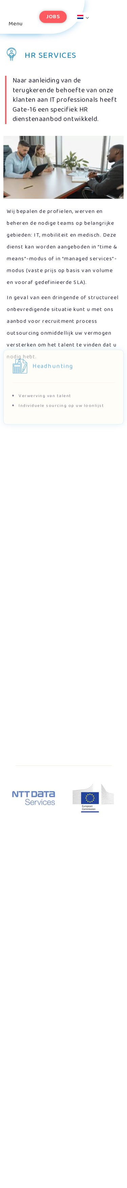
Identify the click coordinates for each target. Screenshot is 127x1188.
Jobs (53, 16)
